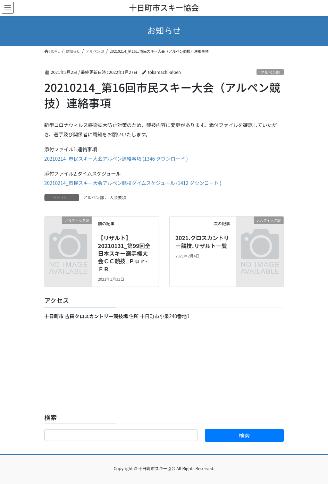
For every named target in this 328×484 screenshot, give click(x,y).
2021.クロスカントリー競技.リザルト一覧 (202, 241)
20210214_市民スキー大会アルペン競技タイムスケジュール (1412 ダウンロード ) (133, 182)
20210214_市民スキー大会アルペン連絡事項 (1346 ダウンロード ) (116, 158)
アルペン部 (270, 72)
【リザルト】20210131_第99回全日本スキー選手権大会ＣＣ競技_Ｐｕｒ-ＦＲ (124, 253)
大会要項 (117, 197)
